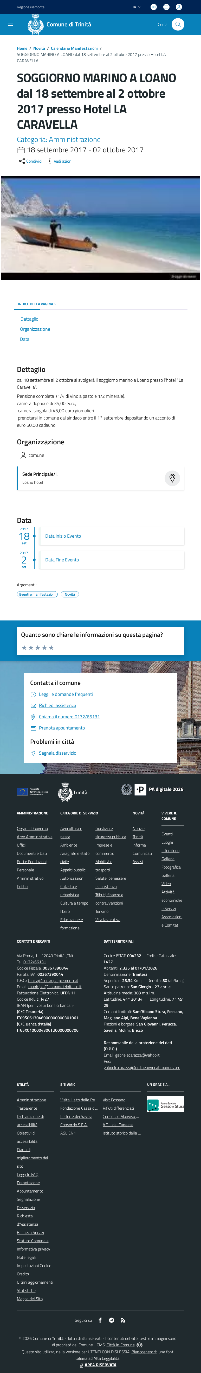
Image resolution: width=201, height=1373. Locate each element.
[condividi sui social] (30, 161)
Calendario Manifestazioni (74, 48)
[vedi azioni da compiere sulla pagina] (59, 161)
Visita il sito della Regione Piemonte (91, 1100)
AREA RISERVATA (97, 1365)
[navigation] (10, 24)
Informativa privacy (33, 1249)
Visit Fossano (114, 1100)
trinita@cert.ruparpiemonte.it (53, 980)
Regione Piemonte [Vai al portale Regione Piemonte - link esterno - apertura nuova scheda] (30, 7)
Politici (22, 886)
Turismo (101, 911)
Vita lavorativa (107, 919)
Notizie (139, 828)
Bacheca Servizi (30, 1232)
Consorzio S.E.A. (74, 1125)
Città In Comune (121, 1345)
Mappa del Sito (30, 1299)
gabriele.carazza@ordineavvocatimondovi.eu (142, 1067)
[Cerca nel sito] (178, 24)
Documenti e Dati (32, 853)
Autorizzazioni (72, 878)
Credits (23, 1274)
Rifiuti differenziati (118, 1108)
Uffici (21, 845)
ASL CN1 (68, 1133)
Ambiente (68, 845)
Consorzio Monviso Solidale (126, 1116)
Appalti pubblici (73, 870)
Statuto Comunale (33, 1241)
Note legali (26, 1257)
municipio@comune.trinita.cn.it (55, 987)
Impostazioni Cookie (34, 1265)
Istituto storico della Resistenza (130, 1133)
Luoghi (167, 842)
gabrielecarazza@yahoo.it (137, 1055)
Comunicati (142, 853)
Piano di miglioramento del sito (32, 1157)
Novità (39, 48)
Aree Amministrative (35, 837)
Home (22, 48)
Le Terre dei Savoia (76, 1116)
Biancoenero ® (144, 1352)
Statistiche (26, 1290)
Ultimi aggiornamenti (35, 1282)
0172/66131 (34, 962)
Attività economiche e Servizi (171, 900)
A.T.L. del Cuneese (118, 1125)
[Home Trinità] (61, 24)
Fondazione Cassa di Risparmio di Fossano (96, 1108)
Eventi (167, 834)
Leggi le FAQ (27, 1174)
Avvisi (138, 861)
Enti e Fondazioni (32, 861)
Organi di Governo (32, 828)
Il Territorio (170, 850)
